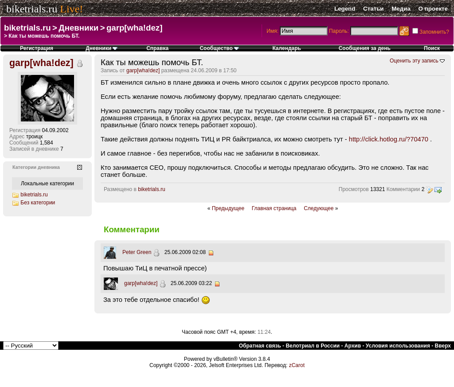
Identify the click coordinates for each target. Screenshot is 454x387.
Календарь (286, 48)
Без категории (37, 202)
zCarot (297, 365)
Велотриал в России (313, 346)
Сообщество (219, 48)
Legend (344, 8)
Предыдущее (228, 208)
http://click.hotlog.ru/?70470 (388, 139)
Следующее (318, 208)
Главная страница (274, 208)
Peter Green (136, 252)
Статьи (373, 8)
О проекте (433, 8)
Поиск (432, 48)
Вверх (443, 346)
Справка (157, 48)
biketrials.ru (31, 9)
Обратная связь (260, 346)
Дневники (78, 27)
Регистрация (36, 48)
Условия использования (398, 346)
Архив (352, 346)
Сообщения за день (365, 48)
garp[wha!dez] (134, 27)
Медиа (401, 8)
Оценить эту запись (414, 61)
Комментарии (403, 189)
